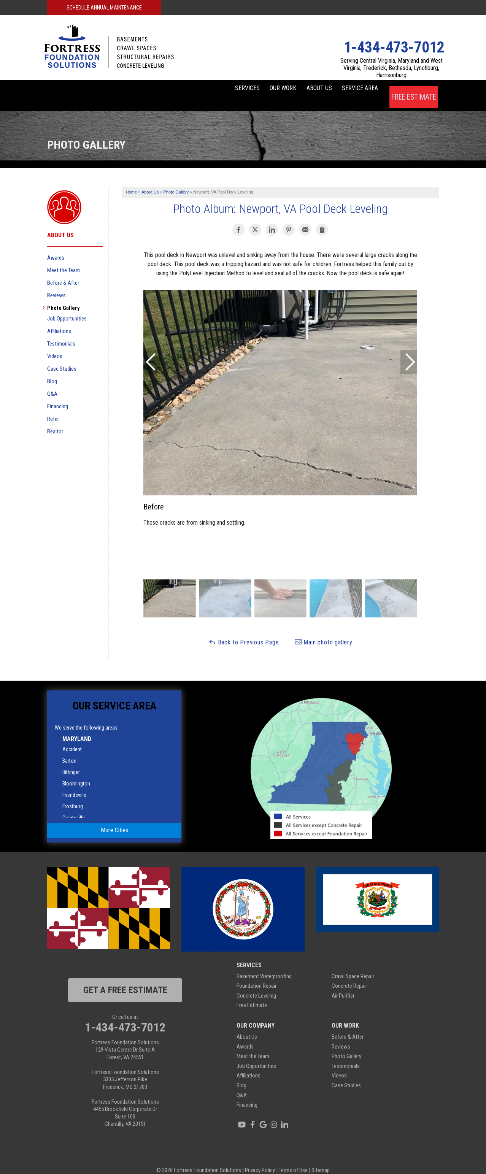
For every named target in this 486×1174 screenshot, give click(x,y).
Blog (52, 369)
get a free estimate (125, 978)
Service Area (353, 89)
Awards (55, 246)
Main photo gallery (323, 631)
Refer (53, 407)
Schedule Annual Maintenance (104, 8)
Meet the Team (63, 258)
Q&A (52, 382)
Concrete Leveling (256, 984)
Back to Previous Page (243, 631)
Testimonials (61, 332)
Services (201, 89)
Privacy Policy (260, 1158)
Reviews (56, 284)
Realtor (55, 420)
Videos (54, 344)
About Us (299, 89)
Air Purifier (343, 984)
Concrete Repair (349, 974)
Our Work (250, 89)
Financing (57, 395)
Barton (69, 749)
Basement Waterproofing (264, 964)
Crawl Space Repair (353, 964)
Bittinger (71, 761)
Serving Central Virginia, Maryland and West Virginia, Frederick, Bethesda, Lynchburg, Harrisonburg (391, 68)
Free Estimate (413, 89)
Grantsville (73, 806)
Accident (72, 738)
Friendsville (74, 784)
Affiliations (59, 319)
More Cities (114, 819)
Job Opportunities (67, 307)
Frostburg (72, 795)
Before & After (63, 271)
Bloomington (76, 772)
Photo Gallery (63, 296)
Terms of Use (293, 1158)
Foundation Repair (256, 974)
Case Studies (61, 357)
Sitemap (320, 1158)
